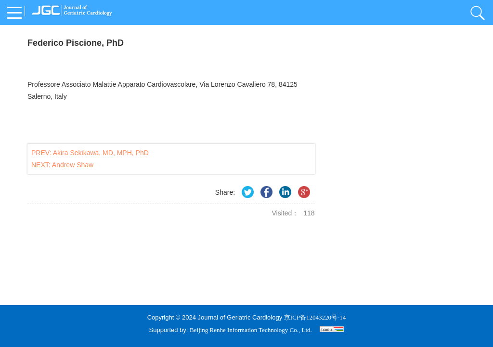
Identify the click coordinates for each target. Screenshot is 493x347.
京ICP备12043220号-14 (315, 317)
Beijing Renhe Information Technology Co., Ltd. (251, 330)
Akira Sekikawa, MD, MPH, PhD (101, 153)
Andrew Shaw (72, 165)
